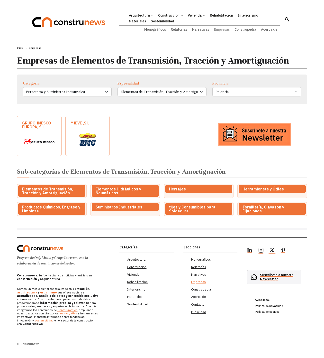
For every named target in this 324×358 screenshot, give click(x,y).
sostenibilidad (44, 320)
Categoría (31, 83)
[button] (287, 19)
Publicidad (198, 312)
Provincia (220, 83)
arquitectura (27, 292)
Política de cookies (267, 311)
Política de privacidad (269, 306)
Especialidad (128, 83)
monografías (68, 313)
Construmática (67, 310)
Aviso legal (262, 299)
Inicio (20, 47)
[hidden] (274, 277)
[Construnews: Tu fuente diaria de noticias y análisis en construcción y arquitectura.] (75, 22)
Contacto (198, 304)
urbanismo (48, 292)
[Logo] (65, 248)
